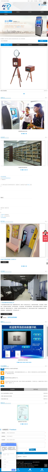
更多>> (46, 97)
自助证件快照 (6, 38)
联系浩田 (6, 14)
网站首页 (30, 469)
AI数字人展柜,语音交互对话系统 (6, 396)
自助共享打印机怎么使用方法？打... (9, 378)
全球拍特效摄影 (23, 38)
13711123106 (43, 5)
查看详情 (45, 90)
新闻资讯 (42, 469)
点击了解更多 (6, 314)
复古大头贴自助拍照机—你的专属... (7, 393)
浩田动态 (35, 389)
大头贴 (19, 38)
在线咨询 (18, 469)
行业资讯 (12, 389)
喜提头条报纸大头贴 (4, 398)
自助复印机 (10, 38)
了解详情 (5, 262)
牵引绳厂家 (24, 456)
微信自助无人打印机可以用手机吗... (9, 369)
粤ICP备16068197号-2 (28, 462)
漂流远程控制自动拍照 (15, 38)
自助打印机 (20, 456)
